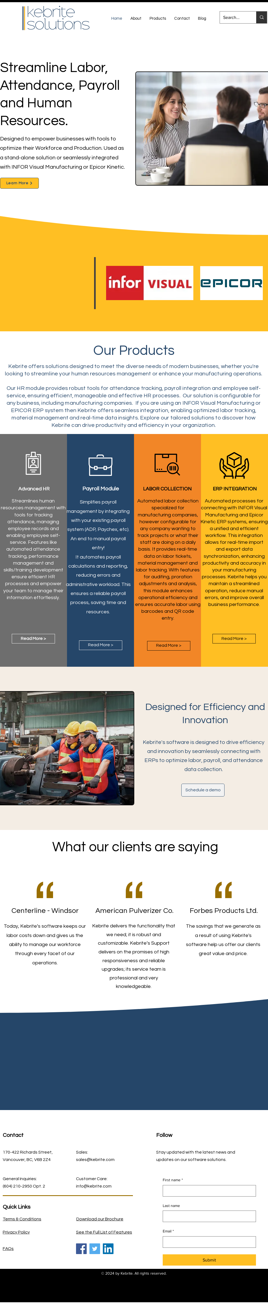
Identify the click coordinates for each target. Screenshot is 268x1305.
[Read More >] (33, 638)
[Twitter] (94, 1248)
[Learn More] (19, 183)
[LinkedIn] (108, 1248)
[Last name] (207, 1216)
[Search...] (234, 17)
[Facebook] (81, 1248)
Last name (171, 1205)
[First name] (207, 1190)
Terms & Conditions (22, 1219)
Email (168, 1231)
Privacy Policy (16, 1232)
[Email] (207, 1242)
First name (173, 1180)
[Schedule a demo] (203, 790)
